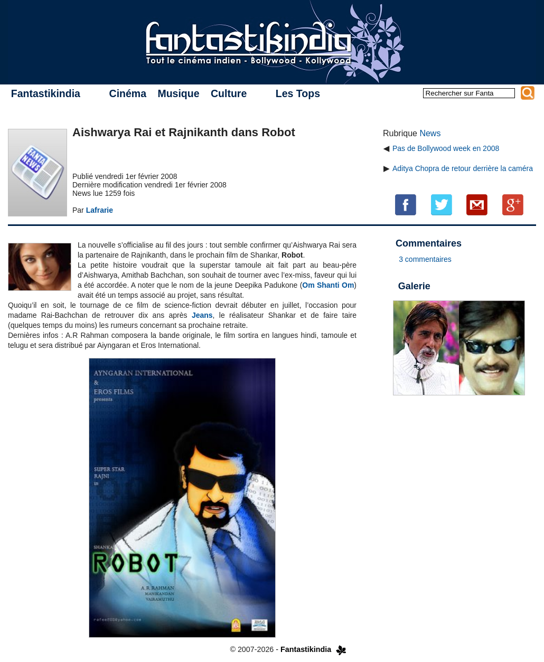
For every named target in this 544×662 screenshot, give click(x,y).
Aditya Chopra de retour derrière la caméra (462, 168)
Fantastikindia (45, 93)
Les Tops (298, 93)
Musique (178, 93)
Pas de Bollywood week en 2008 (445, 148)
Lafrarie (99, 210)
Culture (229, 93)
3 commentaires (425, 259)
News (429, 133)
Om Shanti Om (328, 285)
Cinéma (127, 93)
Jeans (202, 315)
